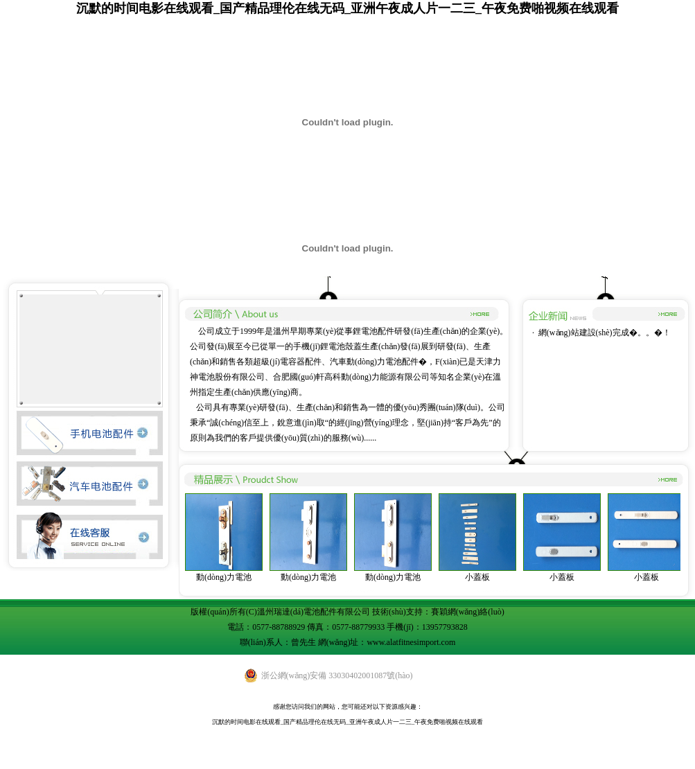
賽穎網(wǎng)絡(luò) (467, 612)
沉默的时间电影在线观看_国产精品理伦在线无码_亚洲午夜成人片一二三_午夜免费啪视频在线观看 (347, 8)
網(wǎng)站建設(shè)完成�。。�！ (604, 332)
